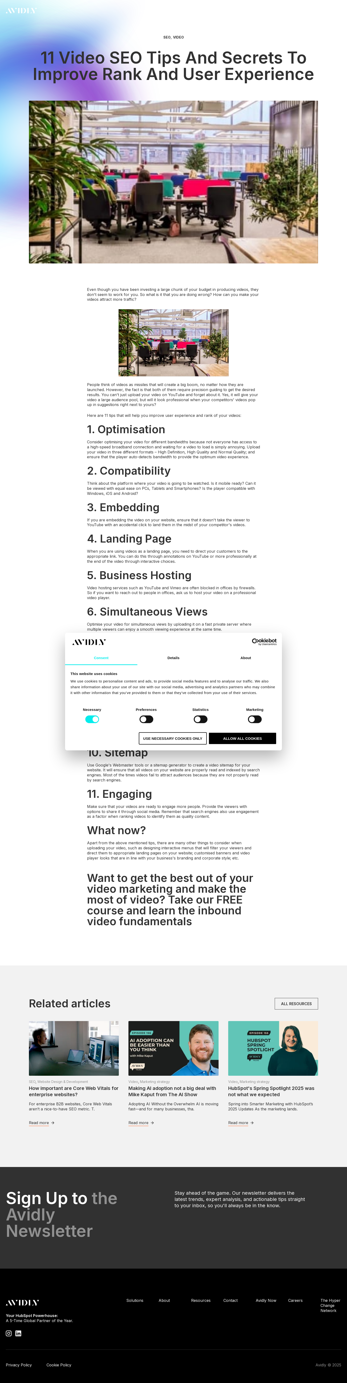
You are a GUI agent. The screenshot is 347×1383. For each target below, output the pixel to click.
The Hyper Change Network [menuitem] (330, 1305)
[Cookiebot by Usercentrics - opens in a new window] (255, 642)
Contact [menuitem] (230, 1300)
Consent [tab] (101, 658)
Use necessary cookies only (172, 738)
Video (178, 37)
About (173, 11)
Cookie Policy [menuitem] (59, 1365)
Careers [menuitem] (295, 1300)
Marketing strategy (155, 1082)
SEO (167, 37)
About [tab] (245, 658)
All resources (296, 1003)
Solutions (148, 11)
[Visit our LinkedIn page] (18, 1333)
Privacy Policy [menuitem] (19, 1365)
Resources (201, 11)
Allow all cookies (242, 738)
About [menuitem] (164, 1300)
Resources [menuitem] (201, 1300)
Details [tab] (173, 658)
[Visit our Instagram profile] (9, 1333)
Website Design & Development (62, 1082)
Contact (327, 10)
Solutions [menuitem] (134, 1300)
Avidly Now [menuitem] (266, 1300)
